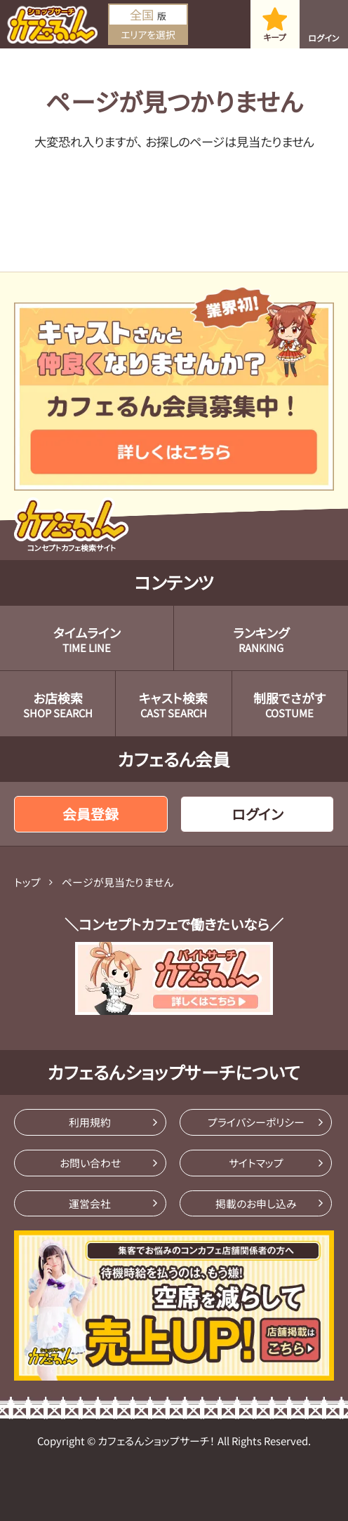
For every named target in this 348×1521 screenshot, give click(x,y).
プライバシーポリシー (256, 1122)
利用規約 (90, 1122)
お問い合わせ (90, 1162)
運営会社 (90, 1203)
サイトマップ (256, 1162)
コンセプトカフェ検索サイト (71, 525)
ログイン (324, 38)
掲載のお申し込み (256, 1203)
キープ (274, 37)
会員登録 (90, 814)
